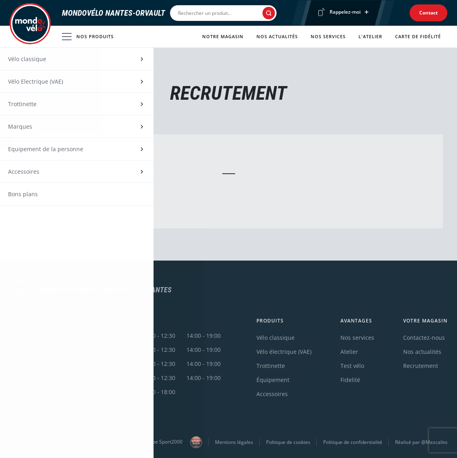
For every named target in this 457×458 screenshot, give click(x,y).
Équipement (272, 380)
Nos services (328, 36)
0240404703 (26, 345)
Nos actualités (277, 36)
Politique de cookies (288, 442)
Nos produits (88, 36)
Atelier (349, 351)
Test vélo (352, 366)
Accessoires (272, 394)
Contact (428, 12)
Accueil (18, 65)
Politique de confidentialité (352, 442)
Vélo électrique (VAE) (283, 351)
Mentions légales (234, 442)
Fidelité (350, 380)
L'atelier (370, 36)
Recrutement (420, 366)
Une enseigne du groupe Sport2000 (152, 442)
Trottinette (270, 366)
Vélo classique (275, 337)
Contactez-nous (424, 337)
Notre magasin (223, 36)
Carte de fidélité (418, 36)
